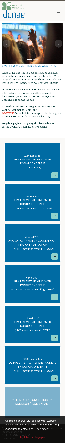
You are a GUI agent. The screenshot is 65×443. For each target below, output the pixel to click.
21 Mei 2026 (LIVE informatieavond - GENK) (32, 329)
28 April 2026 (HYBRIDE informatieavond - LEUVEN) (32, 248)
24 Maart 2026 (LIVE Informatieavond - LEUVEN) (32, 207)
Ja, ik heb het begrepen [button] (32, 437)
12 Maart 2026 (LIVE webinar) (32, 166)
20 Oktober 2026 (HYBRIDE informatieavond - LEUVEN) (32, 369)
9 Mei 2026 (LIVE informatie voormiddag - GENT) (32, 288)
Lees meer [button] (41, 429)
